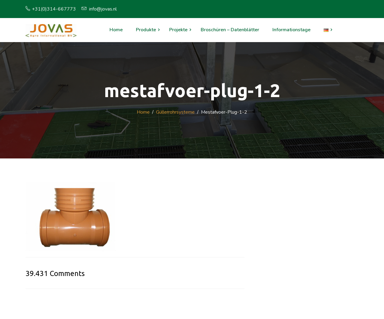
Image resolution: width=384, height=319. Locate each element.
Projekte (178, 29)
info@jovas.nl (99, 9)
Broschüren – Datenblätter (230, 29)
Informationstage (291, 29)
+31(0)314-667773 (51, 9)
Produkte (146, 29)
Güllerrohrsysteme (175, 112)
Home (116, 29)
